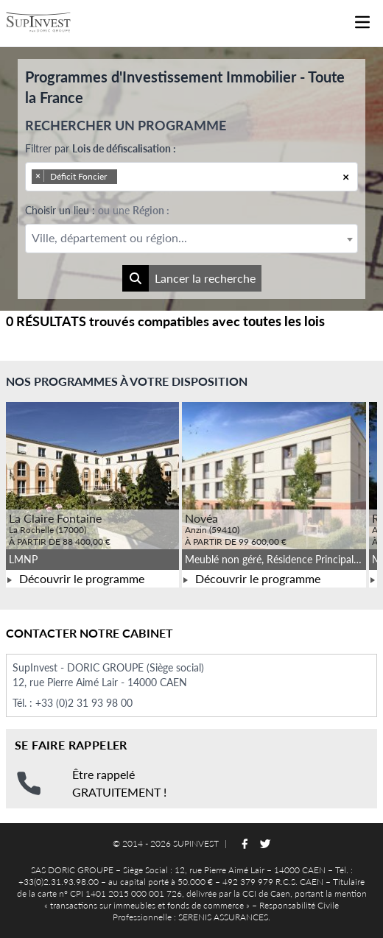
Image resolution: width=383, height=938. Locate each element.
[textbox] (191, 238)
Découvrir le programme (75, 578)
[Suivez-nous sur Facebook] (244, 844)
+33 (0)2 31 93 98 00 (84, 703)
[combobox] (191, 176)
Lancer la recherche (189, 278)
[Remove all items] (346, 177)
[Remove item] (38, 176)
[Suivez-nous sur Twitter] (265, 844)
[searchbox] (140, 176)
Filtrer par (100, 148)
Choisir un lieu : (97, 210)
